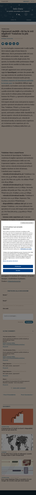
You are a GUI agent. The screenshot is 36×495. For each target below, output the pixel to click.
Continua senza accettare (27, 222)
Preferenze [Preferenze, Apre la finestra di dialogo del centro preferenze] (18, 266)
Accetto (18, 270)
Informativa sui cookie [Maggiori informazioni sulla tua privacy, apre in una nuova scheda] (26, 248)
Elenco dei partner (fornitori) (10, 261)
